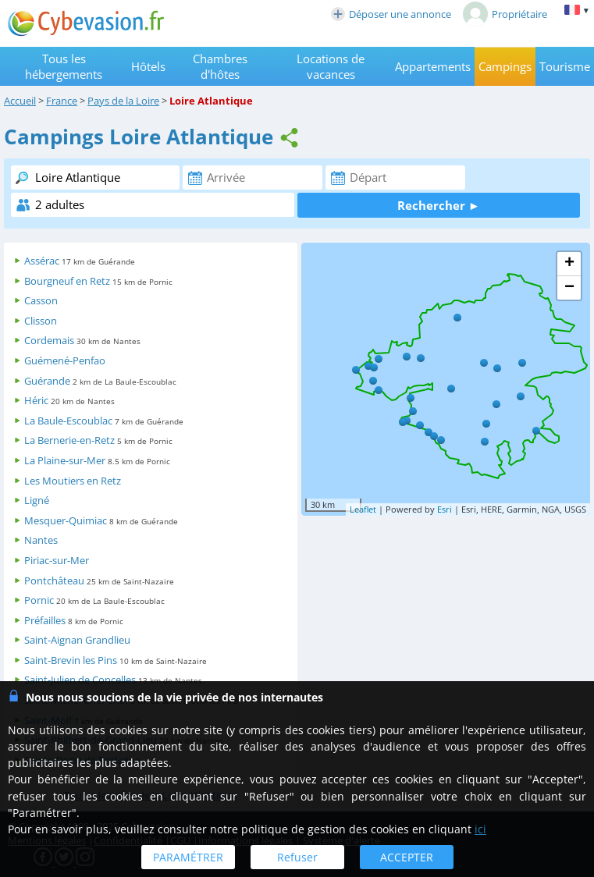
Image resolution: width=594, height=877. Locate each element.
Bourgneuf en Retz (67, 281)
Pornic (39, 600)
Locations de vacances (331, 66)
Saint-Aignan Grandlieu (77, 640)
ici (480, 829)
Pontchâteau (54, 580)
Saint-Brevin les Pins (70, 660)
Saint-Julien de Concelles (80, 680)
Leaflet (363, 509)
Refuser (297, 857)
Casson (41, 300)
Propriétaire (505, 14)
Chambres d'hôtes (220, 66)
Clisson (40, 321)
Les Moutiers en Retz (72, 481)
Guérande (47, 381)
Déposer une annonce (391, 14)
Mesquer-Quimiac (65, 520)
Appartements (433, 66)
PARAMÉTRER (188, 857)
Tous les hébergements (63, 66)
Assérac (41, 261)
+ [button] (569, 263)
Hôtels (148, 66)
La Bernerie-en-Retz (69, 440)
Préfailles (45, 620)
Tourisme (564, 66)
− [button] (569, 288)
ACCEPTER (406, 857)
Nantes (41, 540)
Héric (36, 400)
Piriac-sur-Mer (56, 560)
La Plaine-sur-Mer (64, 460)
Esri (444, 509)
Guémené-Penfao (64, 360)
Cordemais (49, 340)
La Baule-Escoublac (68, 421)
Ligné (36, 500)
